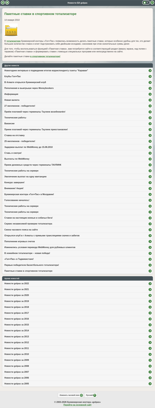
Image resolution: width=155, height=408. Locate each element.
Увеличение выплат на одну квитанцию (25, 176)
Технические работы (15, 117)
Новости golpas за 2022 (16, 283)
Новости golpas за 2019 (16, 301)
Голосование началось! (16, 200)
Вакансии (9, 123)
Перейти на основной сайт (77, 405)
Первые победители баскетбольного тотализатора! (31, 265)
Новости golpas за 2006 (16, 378)
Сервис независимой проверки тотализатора (28, 224)
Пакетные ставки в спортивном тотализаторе (28, 271)
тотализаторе (13, 41)
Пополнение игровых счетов (19, 241)
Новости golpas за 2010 (16, 354)
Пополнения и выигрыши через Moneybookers (29, 88)
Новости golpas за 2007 (16, 372)
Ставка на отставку (14, 135)
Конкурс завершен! (14, 182)
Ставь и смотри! (13, 153)
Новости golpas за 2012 (16, 342)
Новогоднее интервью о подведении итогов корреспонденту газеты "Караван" (46, 70)
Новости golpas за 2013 (16, 336)
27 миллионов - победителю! (19, 106)
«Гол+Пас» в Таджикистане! (19, 259)
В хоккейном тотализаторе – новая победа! (27, 253)
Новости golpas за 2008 (16, 366)
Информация (11, 94)
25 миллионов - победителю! (19, 141)
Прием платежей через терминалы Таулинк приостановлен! (36, 129)
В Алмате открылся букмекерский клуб (25, 82)
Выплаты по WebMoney (16, 159)
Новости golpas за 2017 (16, 313)
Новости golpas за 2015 (16, 325)
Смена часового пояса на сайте (21, 230)
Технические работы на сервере (21, 171)
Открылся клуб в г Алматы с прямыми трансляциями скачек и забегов (41, 235)
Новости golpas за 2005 (16, 384)
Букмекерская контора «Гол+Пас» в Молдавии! (29, 194)
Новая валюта (11, 100)
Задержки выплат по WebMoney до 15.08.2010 (28, 147)
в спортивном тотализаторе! (45, 56)
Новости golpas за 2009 (16, 360)
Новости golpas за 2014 (16, 330)
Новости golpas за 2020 (16, 295)
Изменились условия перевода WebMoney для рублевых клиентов (39, 247)
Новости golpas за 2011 (16, 348)
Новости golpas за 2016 (16, 319)
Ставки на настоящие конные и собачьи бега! (28, 218)
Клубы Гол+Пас (12, 76)
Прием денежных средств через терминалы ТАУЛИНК (32, 165)
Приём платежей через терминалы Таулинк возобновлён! (34, 112)
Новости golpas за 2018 (16, 307)
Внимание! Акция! (14, 188)
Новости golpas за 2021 (16, 289)
